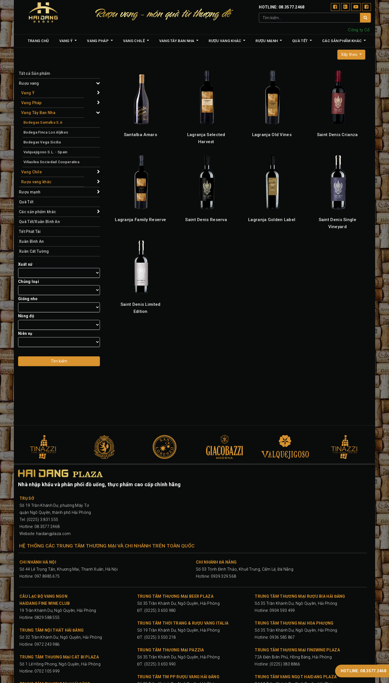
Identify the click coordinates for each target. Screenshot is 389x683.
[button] (351, 55)
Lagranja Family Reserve (140, 219)
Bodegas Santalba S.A (42, 122)
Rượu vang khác (36, 182)
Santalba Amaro (140, 134)
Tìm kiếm (59, 361)
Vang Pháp (31, 103)
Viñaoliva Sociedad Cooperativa (51, 162)
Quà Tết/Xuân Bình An (39, 221)
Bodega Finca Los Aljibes (45, 132)
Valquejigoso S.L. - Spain (45, 152)
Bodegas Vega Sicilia (42, 142)
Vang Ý (27, 93)
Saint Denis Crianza (337, 134)
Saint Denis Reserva (206, 219)
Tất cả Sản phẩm (35, 73)
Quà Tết (26, 202)
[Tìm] (365, 18)
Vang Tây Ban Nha (38, 112)
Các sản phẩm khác (37, 212)
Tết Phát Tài (30, 231)
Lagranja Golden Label (271, 219)
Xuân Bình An (31, 241)
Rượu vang (29, 83)
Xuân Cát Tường (34, 251)
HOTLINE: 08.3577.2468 (363, 671)
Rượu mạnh (30, 192)
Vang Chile (31, 172)
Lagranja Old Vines (272, 134)
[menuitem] (38, 40)
